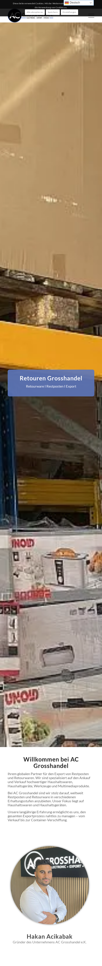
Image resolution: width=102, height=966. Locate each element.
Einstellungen (69, 12)
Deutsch (72, 3)
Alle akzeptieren (35, 12)
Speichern (53, 12)
